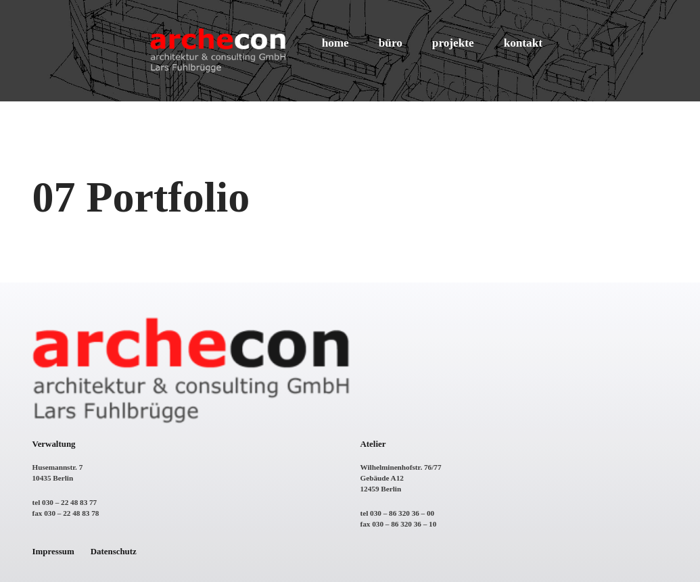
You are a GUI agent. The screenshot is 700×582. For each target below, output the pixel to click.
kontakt (523, 43)
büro (390, 43)
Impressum (53, 551)
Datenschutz (114, 551)
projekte (453, 43)
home (335, 43)
